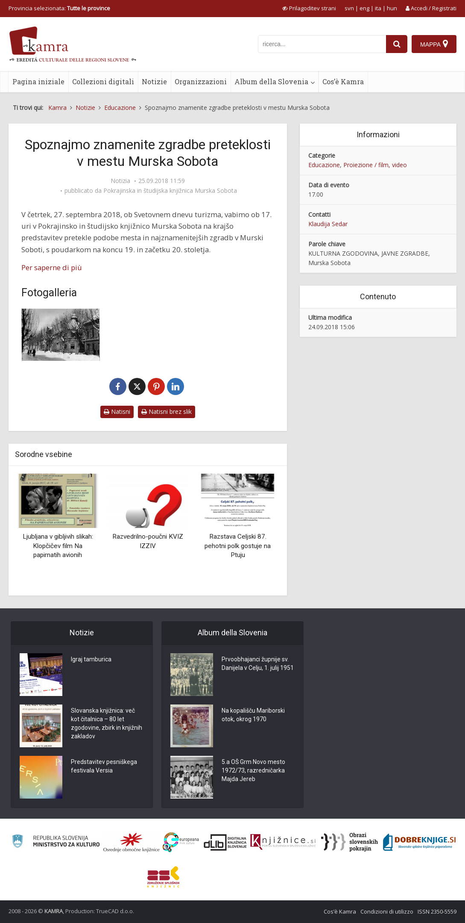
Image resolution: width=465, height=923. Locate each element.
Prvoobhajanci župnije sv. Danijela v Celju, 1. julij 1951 (258, 664)
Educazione (324, 165)
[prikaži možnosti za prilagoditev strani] (309, 8)
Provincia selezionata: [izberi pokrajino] (59, 8)
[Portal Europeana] (181, 842)
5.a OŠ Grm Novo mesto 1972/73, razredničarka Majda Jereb (253, 771)
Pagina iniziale (38, 81)
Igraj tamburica (91, 659)
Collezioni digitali (103, 81)
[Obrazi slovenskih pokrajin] (349, 842)
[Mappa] (434, 44)
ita (378, 8)
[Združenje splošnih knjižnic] (163, 877)
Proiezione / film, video (375, 165)
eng (364, 8)
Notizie (154, 81)
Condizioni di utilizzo (386, 911)
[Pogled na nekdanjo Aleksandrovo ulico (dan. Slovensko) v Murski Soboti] (60, 335)
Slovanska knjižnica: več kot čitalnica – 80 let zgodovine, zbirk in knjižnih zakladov (106, 724)
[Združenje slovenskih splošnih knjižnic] (283, 842)
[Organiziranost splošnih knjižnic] (131, 842)
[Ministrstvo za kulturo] (55, 842)
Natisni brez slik (166, 411)
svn (349, 8)
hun (392, 8)
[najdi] (396, 44)
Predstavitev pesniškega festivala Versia (104, 766)
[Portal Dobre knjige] (419, 842)
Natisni (117, 411)
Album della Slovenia (271, 81)
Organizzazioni (201, 81)
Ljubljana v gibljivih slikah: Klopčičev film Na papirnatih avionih (58, 546)
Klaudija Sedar (328, 224)
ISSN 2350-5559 (437, 911)
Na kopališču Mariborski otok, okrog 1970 (253, 715)
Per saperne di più (51, 267)
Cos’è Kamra (343, 81)
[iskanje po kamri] (322, 44)
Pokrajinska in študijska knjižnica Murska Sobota (170, 191)
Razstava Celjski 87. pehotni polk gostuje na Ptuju (238, 546)
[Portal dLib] (225, 842)
